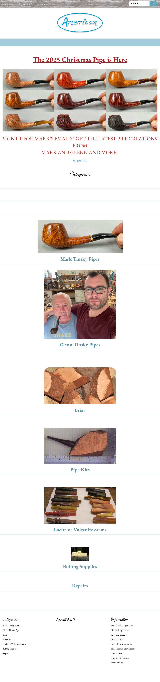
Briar (80, 410)
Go (153, 3)
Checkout (40, 4)
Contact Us (93, 42)
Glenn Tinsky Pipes (80, 344)
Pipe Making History (120, 630)
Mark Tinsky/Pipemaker (122, 625)
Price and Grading (119, 634)
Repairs (80, 585)
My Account (25, 4)
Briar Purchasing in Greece (123, 648)
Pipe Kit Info (117, 639)
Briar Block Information (122, 644)
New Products (52, 42)
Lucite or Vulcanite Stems (80, 529)
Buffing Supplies (80, 566)
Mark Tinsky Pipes (80, 259)
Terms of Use (117, 662)
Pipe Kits (80, 469)
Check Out (122, 42)
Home (34, 42)
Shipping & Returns (120, 657)
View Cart (10, 4)
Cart (107, 42)
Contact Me (116, 653)
